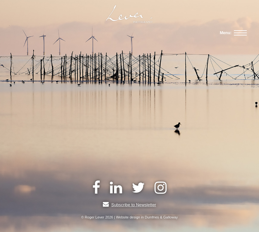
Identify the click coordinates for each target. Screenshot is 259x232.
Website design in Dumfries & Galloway (147, 217)
